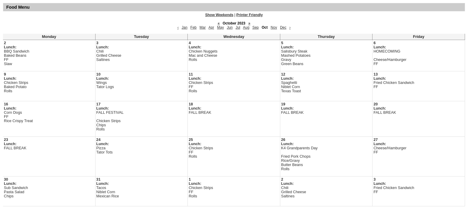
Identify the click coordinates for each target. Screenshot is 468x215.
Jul (237, 27)
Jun (230, 27)
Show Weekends (219, 15)
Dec (283, 27)
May (220, 27)
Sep (255, 27)
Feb (193, 27)
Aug (246, 27)
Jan (184, 27)
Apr (211, 27)
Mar (203, 27)
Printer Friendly (249, 15)
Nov (274, 27)
